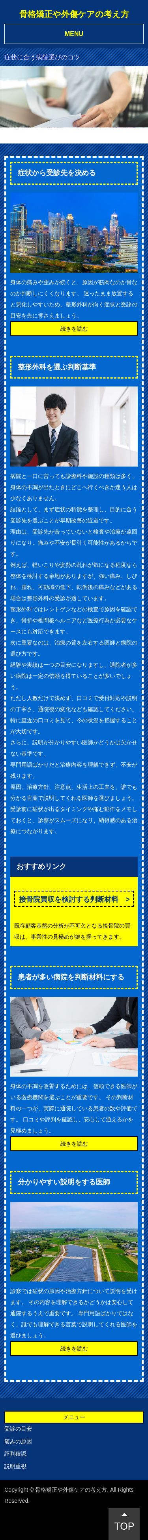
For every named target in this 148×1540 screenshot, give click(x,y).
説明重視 (15, 1466)
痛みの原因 (18, 1441)
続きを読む (74, 328)
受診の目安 (18, 1428)
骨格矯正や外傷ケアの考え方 (74, 14)
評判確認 (15, 1453)
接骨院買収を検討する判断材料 (68, 899)
